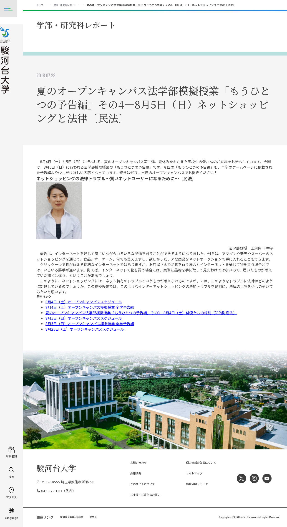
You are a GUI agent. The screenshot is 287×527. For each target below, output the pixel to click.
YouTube (266, 478)
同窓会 (98, 517)
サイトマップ (188, 473)
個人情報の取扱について (197, 462)
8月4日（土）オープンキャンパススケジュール (83, 301)
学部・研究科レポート (68, 5)
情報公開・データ (192, 483)
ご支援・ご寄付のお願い (141, 494)
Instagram (252, 478)
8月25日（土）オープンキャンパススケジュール (84, 329)
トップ (40, 5)
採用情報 (129, 473)
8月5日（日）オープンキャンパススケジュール (83, 318)
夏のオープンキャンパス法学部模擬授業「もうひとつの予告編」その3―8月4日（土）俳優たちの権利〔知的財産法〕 (141, 312)
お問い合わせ (133, 462)
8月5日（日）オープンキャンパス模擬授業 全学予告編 (89, 323)
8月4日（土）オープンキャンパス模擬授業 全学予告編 (89, 307)
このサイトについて (138, 483)
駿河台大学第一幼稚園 (74, 517)
